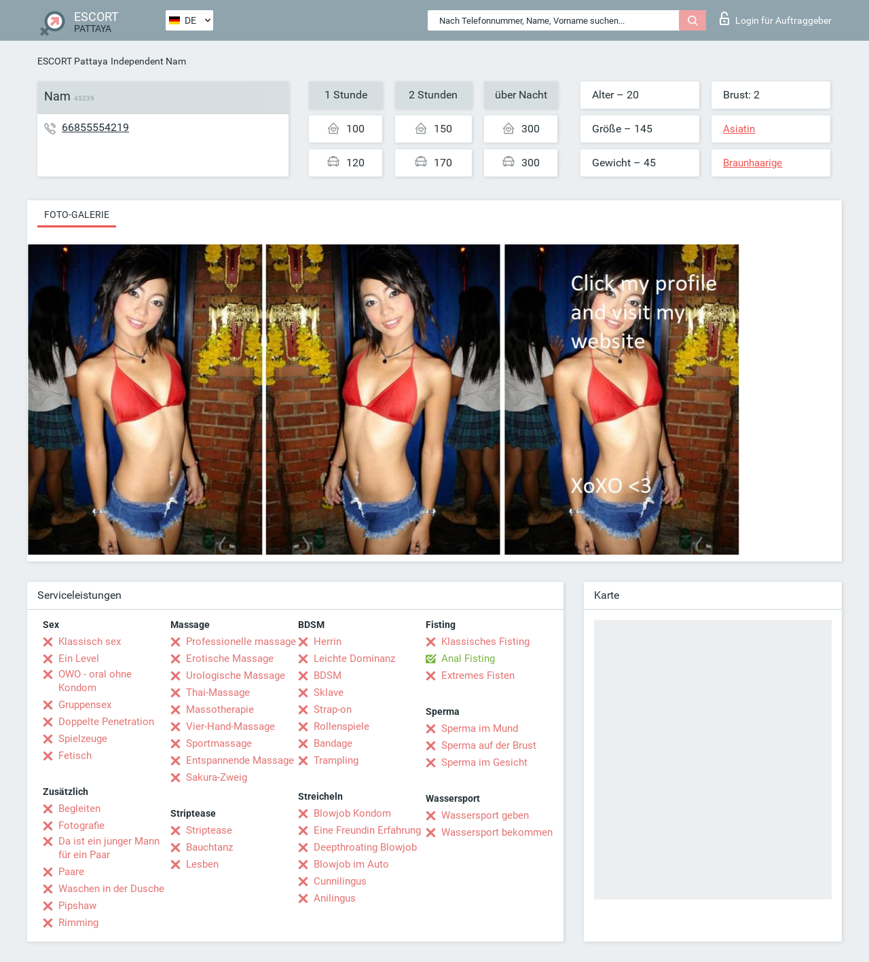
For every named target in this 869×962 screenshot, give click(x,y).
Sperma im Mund (479, 728)
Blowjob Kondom (352, 813)
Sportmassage (219, 743)
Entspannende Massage (240, 760)
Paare (71, 872)
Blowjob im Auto (351, 864)
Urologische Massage (235, 675)
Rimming (78, 923)
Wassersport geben (485, 815)
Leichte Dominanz (354, 658)
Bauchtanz (209, 847)
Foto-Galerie (76, 214)
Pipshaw (77, 906)
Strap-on (333, 709)
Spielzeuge (82, 739)
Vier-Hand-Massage (230, 726)
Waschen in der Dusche (111, 889)
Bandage (333, 743)
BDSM (327, 675)
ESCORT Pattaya (72, 61)
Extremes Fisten (478, 675)
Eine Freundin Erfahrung (367, 830)
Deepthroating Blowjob (365, 847)
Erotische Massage (230, 658)
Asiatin (739, 129)
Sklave (329, 692)
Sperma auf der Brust (488, 745)
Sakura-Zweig (216, 777)
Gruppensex (84, 705)
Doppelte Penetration (106, 722)
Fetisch (75, 756)
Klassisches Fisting (485, 641)
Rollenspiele (341, 726)
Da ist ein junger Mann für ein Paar (109, 848)
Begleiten (79, 808)
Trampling (336, 760)
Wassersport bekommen (497, 832)
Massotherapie (220, 709)
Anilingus (335, 898)
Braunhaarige (752, 163)
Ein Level (78, 658)
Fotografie (81, 825)
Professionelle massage (241, 641)
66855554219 (95, 127)
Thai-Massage (218, 692)
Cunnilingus (340, 881)
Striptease (209, 830)
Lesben (202, 864)
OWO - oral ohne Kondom (95, 681)
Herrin (327, 641)
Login (776, 18)
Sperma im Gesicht (484, 762)
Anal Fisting (468, 658)
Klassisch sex (89, 641)
